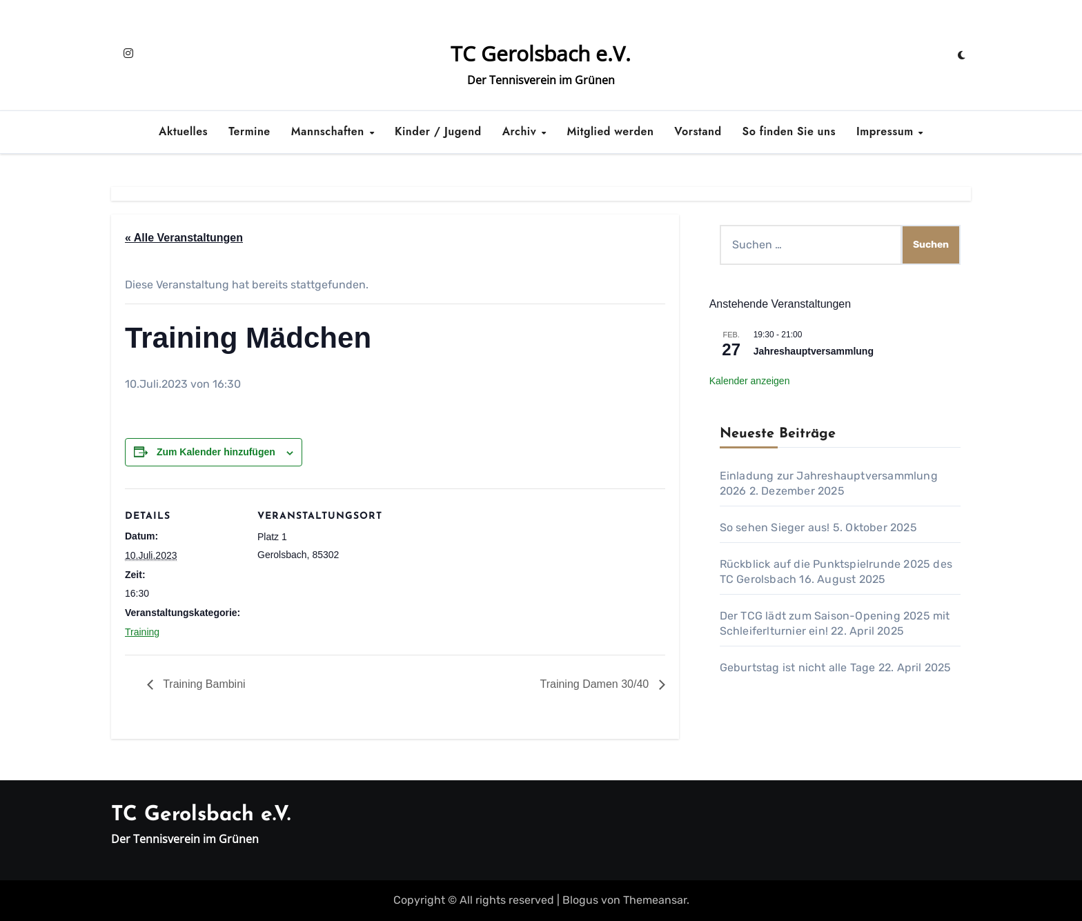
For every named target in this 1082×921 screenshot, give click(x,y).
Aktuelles (183, 131)
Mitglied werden (610, 131)
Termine (249, 131)
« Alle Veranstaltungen (184, 238)
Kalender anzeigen (749, 380)
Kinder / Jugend (438, 131)
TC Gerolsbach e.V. (541, 53)
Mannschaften (329, 131)
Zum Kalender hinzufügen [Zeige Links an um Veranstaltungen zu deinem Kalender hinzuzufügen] (216, 451)
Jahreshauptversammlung (814, 351)
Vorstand (697, 131)
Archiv (521, 131)
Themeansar (655, 900)
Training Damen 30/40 (595, 684)
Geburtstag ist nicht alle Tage (798, 667)
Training (142, 631)
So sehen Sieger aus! (775, 527)
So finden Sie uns (789, 131)
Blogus (580, 900)
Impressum (886, 131)
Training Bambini (203, 684)
